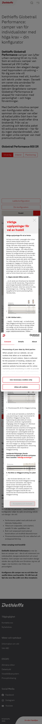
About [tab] (34, 342)
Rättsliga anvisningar (25, 457)
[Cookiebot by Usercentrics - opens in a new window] (29, 335)
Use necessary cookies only (21, 380)
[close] (34, 220)
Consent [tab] (7, 342)
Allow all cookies (21, 387)
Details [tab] (21, 342)
